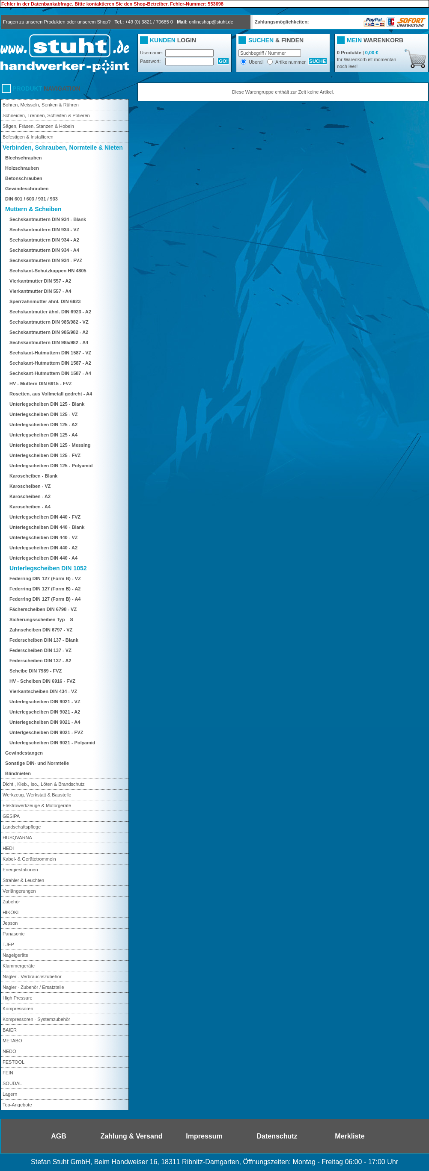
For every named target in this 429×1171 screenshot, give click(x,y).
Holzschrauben (22, 168)
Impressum (204, 1136)
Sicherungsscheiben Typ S (43, 619)
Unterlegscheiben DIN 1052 (48, 568)
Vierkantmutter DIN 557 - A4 (40, 291)
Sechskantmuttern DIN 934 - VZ (44, 229)
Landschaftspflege (22, 826)
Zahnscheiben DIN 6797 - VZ (40, 629)
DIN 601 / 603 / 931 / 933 (31, 198)
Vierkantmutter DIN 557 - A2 (40, 280)
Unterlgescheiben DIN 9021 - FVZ (46, 732)
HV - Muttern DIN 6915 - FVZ (40, 383)
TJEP (8, 944)
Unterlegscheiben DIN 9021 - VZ (44, 701)
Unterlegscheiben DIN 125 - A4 (43, 434)
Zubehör (11, 901)
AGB (58, 1136)
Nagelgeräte (15, 955)
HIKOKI (10, 912)
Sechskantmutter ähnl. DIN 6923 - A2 (50, 311)
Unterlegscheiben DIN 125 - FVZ (44, 455)
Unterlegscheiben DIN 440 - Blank (46, 527)
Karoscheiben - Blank (33, 475)
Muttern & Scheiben (33, 209)
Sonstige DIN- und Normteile (37, 763)
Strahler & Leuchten (23, 880)
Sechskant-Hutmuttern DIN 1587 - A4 (50, 373)
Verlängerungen (19, 891)
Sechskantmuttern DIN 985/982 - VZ (49, 321)
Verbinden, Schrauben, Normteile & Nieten (63, 147)
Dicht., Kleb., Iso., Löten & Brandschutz (43, 784)
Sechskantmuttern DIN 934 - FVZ (45, 260)
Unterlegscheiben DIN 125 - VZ (43, 414)
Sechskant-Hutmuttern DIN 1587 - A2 (50, 363)
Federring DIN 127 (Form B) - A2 (44, 588)
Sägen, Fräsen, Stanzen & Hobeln (38, 126)
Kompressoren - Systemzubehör (36, 1019)
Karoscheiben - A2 (30, 496)
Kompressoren (18, 1008)
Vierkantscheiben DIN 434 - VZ (43, 691)
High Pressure (18, 997)
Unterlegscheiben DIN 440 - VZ (43, 537)
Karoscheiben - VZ (30, 486)
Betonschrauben (23, 178)
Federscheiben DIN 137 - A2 (40, 660)
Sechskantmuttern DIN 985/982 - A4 (48, 342)
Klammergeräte (19, 965)
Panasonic (13, 933)
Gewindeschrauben (26, 188)
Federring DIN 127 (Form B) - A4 (44, 599)
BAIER (10, 1029)
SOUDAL (12, 1083)
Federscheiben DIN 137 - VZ (40, 650)
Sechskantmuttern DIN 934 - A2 (44, 239)
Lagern (10, 1094)
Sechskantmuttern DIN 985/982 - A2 (48, 332)
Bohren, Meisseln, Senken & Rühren (41, 104)
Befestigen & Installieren (28, 136)
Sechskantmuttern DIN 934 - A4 (44, 250)
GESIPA (11, 816)
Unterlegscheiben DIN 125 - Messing (50, 445)
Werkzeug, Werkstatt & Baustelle (37, 794)
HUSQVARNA (17, 837)
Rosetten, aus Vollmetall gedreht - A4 (50, 393)
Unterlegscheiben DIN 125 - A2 (43, 424)
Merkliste (349, 1136)
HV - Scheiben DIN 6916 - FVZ (42, 681)
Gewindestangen (24, 752)
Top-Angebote (17, 1104)
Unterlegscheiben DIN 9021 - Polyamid (52, 742)
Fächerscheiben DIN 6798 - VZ (43, 609)
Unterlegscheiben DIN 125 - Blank (46, 404)
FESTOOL (13, 1062)
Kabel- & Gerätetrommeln (29, 858)
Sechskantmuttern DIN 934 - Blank (47, 219)
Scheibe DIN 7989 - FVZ (35, 670)
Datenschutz (276, 1136)
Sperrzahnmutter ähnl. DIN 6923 (44, 301)
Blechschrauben (23, 157)
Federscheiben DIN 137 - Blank (43, 640)
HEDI (8, 848)
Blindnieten (18, 773)
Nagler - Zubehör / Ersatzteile (33, 987)
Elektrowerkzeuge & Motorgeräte (37, 805)
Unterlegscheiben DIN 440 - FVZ (44, 516)
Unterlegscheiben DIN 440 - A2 (43, 547)
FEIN (8, 1072)
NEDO (9, 1051)
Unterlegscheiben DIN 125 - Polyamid (50, 465)
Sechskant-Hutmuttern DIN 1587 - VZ (50, 352)
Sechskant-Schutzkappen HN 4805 (47, 270)
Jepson (10, 923)
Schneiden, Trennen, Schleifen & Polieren (46, 115)
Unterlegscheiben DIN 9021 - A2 (44, 711)
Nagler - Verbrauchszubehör (32, 976)
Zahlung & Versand (132, 1136)
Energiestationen (20, 869)
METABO (12, 1040)
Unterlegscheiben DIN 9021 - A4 (44, 722)
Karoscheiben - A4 (30, 506)
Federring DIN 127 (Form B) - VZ (45, 578)
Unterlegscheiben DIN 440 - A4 (43, 557)
